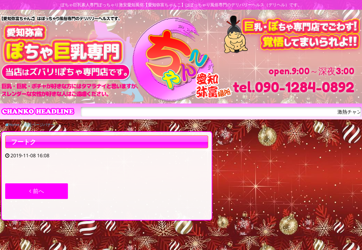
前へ (36, 191)
